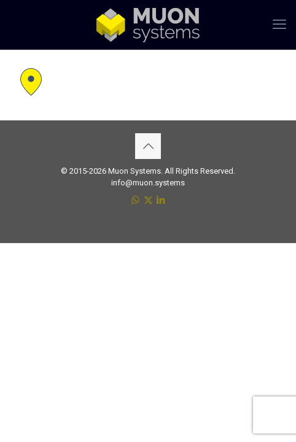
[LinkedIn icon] (161, 200)
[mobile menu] (279, 24)
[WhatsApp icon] (135, 200)
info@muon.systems (148, 182)
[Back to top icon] (148, 146)
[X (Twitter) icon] (148, 200)
